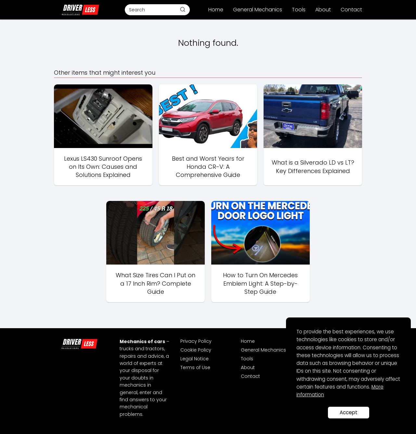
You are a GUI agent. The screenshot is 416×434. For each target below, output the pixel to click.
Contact (351, 9)
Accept (349, 412)
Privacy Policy (196, 341)
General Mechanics (257, 9)
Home (215, 9)
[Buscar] (182, 9)
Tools (299, 9)
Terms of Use (195, 367)
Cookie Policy (195, 350)
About (323, 9)
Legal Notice (194, 358)
